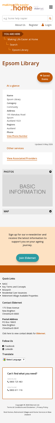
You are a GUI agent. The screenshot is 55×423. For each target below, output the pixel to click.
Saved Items (45, 77)
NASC (5, 283)
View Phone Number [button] (17, 136)
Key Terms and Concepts (14, 286)
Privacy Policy (42, 407)
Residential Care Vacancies (14, 292)
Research (6, 289)
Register (33, 25)
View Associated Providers (22, 158)
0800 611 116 (14, 390)
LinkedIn (7, 349)
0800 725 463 (14, 381)
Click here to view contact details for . (24, 333)
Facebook (8, 346)
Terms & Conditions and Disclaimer (21, 407)
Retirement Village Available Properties (20, 295)
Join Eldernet (27, 258)
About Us (20, 25)
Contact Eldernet (12, 302)
